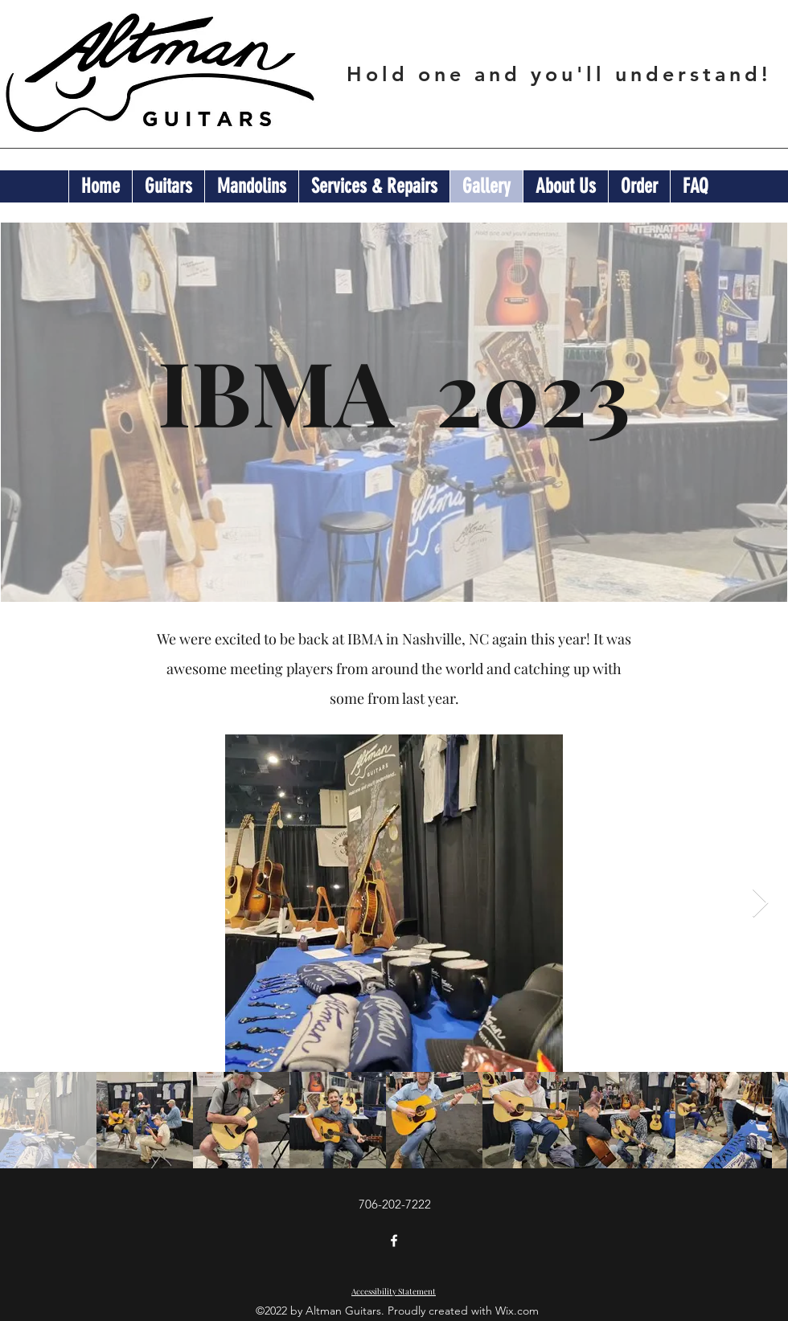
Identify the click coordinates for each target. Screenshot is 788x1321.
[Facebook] (394, 1241)
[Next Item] (760, 903)
